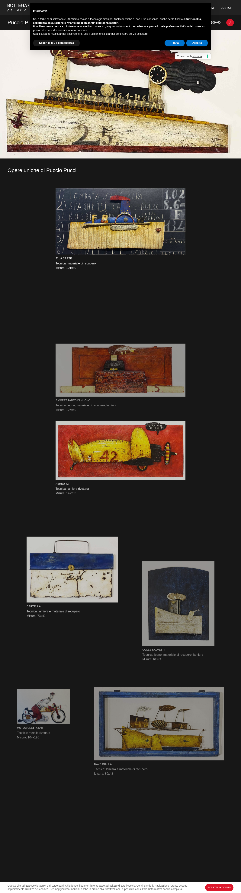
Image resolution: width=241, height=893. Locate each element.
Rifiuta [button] (175, 42)
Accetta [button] (197, 42)
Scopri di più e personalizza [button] (56, 42)
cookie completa (172, 889)
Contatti (226, 7)
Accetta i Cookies (219, 887)
